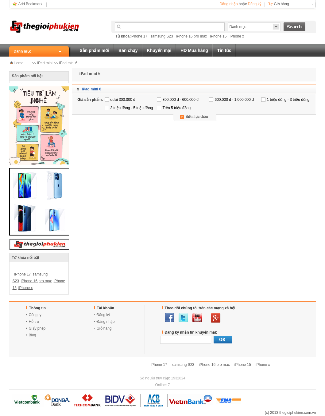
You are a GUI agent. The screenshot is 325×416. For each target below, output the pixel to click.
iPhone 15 (218, 36)
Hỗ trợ (34, 321)
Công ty (35, 315)
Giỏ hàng (281, 4)
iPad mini (44, 63)
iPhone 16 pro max (191, 36)
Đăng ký (254, 4)
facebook (169, 317)
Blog (32, 335)
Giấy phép (37, 328)
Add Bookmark (30, 4)
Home (19, 63)
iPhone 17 (139, 36)
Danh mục (23, 51)
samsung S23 (161, 36)
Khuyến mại (159, 50)
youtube (197, 317)
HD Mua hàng (194, 50)
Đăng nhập (228, 4)
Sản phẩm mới (95, 50)
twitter (183, 317)
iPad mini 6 (68, 63)
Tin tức (224, 50)
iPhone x (237, 36)
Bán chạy (127, 50)
